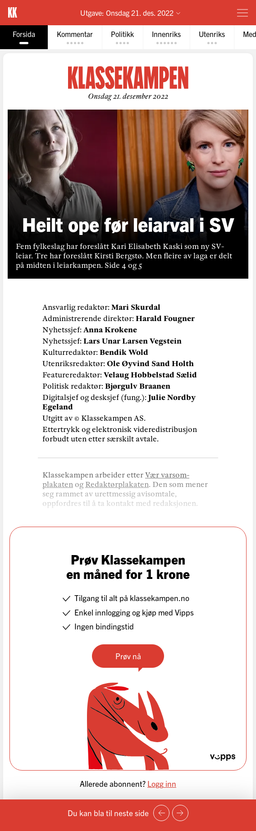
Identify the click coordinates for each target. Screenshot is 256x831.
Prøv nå (128, 656)
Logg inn (161, 783)
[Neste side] (180, 813)
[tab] (24, 37)
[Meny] (242, 12)
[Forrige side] (161, 813)
